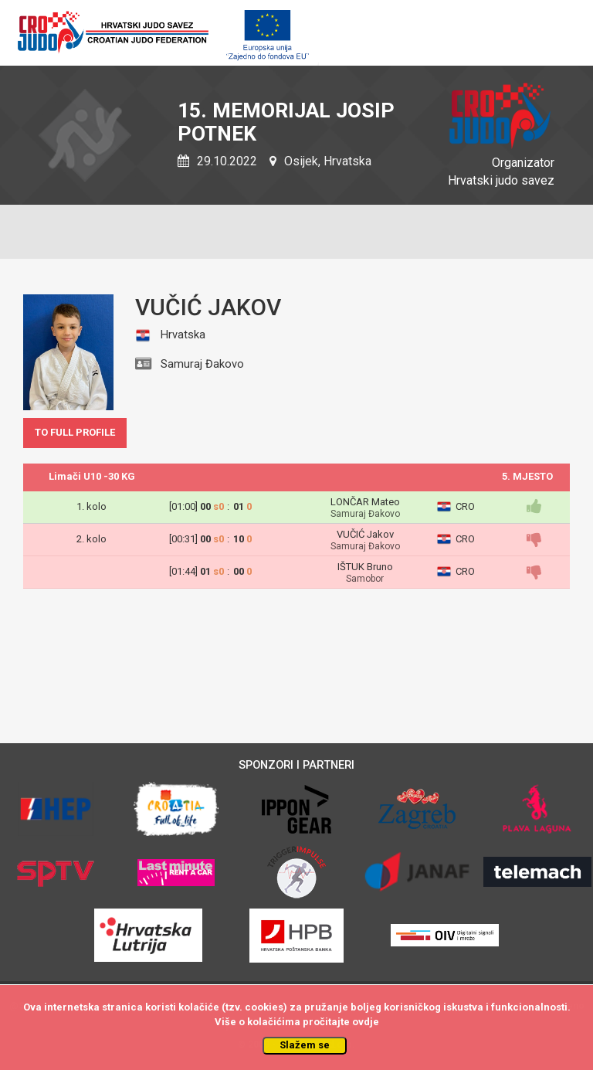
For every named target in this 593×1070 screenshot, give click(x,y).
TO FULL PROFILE (75, 432)
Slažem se (305, 1045)
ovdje (365, 1022)
